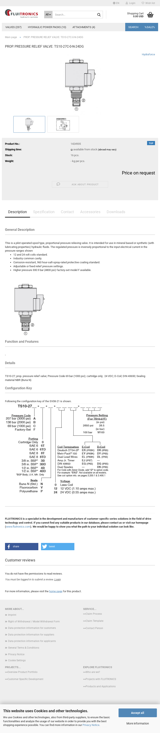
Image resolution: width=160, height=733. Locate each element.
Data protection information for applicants (32, 641)
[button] (116, 3)
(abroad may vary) (107, 149)
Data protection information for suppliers (31, 634)
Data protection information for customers (32, 628)
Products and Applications (101, 686)
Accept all (137, 712)
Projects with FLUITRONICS (101, 679)
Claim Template (94, 620)
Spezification (44, 212)
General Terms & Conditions (23, 647)
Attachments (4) (83, 27)
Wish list (148, 3)
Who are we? (93, 672)
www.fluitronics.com (18, 526)
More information (137, 723)
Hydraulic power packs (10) (47, 27)
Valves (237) (13, 27)
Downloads (116, 212)
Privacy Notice (90, 725)
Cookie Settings (17, 660)
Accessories (90, 212)
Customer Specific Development (25, 679)
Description (17, 212)
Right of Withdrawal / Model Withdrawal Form (34, 621)
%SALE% (150, 27)
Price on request (138, 173)
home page (55, 591)
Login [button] (130, 3)
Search (133, 27)
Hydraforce (148, 54)
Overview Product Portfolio (23, 672)
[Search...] (48, 14)
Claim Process (94, 613)
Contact (67, 212)
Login (57, 579)
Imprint (12, 614)
